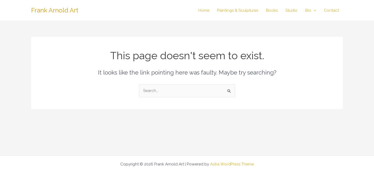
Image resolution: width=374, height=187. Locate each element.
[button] (313, 10)
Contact (331, 10)
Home (203, 10)
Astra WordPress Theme (232, 164)
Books (272, 10)
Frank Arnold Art (54, 10)
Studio (291, 10)
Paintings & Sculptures (237, 10)
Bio (310, 10)
